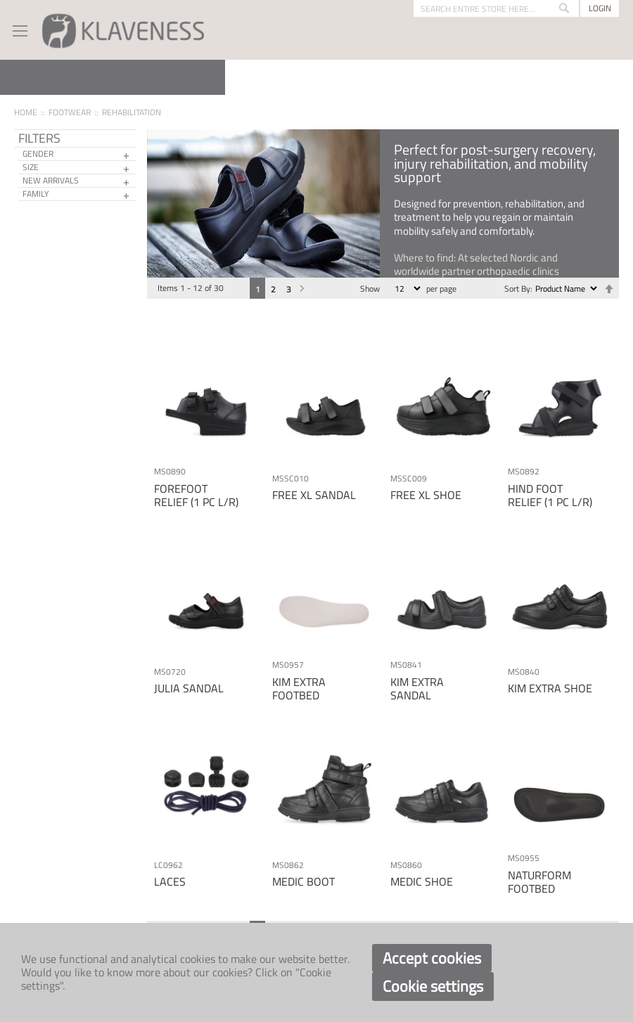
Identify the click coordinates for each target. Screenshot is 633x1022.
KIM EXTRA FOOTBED (299, 688)
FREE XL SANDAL (314, 494)
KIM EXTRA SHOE (550, 688)
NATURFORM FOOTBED (539, 882)
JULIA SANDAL (189, 688)
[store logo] (123, 30)
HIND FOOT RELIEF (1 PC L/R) (550, 495)
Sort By (517, 288)
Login (600, 8)
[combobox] (496, 8)
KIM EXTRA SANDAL (417, 688)
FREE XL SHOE (425, 494)
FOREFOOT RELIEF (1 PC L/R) (196, 495)
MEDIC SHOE (421, 881)
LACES (170, 881)
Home (25, 112)
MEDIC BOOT (303, 881)
